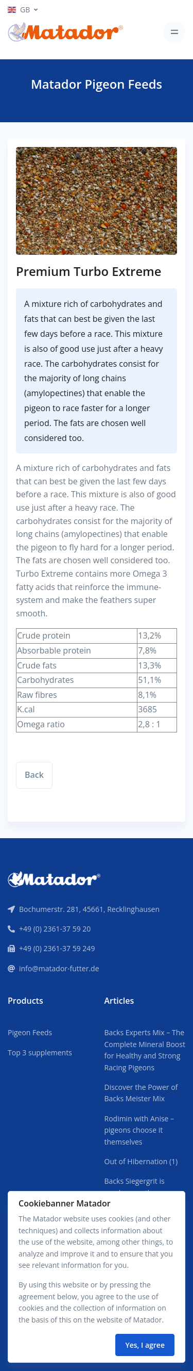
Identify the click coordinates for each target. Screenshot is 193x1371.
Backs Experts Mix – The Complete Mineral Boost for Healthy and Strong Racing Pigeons (144, 1049)
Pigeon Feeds (30, 1032)
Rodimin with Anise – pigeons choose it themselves (139, 1130)
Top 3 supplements (40, 1052)
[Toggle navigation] (174, 32)
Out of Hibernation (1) (141, 1161)
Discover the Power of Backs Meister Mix (141, 1092)
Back (34, 774)
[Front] (54, 878)
